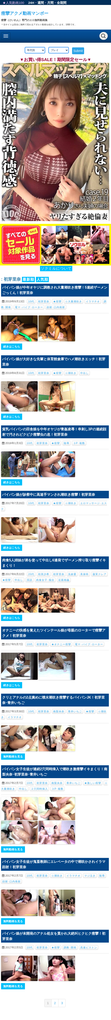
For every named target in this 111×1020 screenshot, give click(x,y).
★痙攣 (57, 301)
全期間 (61, 3)
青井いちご (75, 711)
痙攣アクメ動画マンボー (24, 13)
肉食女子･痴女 (45, 580)
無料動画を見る (13, 756)
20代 (31, 574)
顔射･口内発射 (56, 307)
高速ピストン (88, 947)
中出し (84, 373)
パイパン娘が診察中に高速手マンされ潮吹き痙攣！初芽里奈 (48, 494)
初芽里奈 (43, 301)
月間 (50, 3)
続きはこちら (11, 346)
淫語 (29, 580)
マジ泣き (90, 875)
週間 (40, 3)
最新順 (28, 279)
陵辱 (66, 443)
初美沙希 (43, 574)
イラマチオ (93, 301)
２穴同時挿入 (39, 788)
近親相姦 (63, 580)
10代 (31, 301)
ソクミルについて (56, 269)
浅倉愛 (72, 574)
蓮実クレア (99, 574)
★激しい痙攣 (92, 783)
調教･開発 (70, 947)
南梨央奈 (58, 711)
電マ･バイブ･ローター (29, 307)
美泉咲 (84, 574)
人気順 (42, 279)
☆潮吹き (70, 373)
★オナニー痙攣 (61, 644)
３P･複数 (79, 443)
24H (31, 3)
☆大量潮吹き (73, 301)
